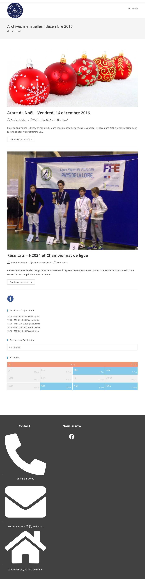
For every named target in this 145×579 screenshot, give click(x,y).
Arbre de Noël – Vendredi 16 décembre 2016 (48, 112)
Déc (20, 31)
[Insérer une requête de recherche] (72, 347)
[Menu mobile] (133, 8)
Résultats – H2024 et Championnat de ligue (47, 255)
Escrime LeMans (19, 120)
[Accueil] (8, 31)
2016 (72, 364)
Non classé (62, 120)
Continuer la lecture (22, 139)
